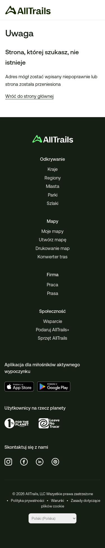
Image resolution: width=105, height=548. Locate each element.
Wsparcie (52, 321)
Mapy (52, 221)
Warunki (57, 501)
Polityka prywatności (27, 501)
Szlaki (52, 203)
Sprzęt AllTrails (52, 338)
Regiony (53, 178)
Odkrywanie (52, 159)
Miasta (52, 186)
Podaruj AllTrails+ (52, 329)
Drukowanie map (53, 248)
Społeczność (52, 311)
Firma (53, 274)
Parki (52, 195)
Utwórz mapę (52, 239)
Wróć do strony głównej (29, 96)
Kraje (53, 169)
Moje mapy (52, 231)
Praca (52, 284)
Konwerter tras (52, 256)
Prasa (52, 293)
